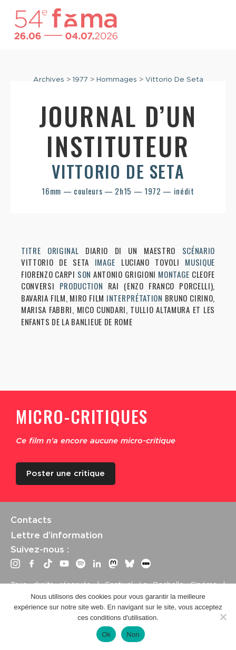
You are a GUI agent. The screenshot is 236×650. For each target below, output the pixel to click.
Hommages (116, 79)
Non (133, 634)
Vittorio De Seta (174, 79)
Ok (106, 634)
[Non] (223, 617)
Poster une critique (65, 473)
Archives (48, 79)
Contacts (31, 520)
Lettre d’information (57, 535)
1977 (80, 79)
